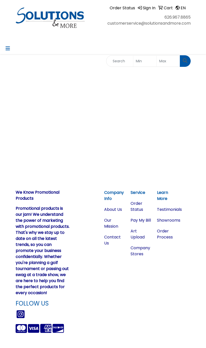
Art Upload (138, 234)
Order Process (165, 234)
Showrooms (167, 220)
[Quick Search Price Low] (145, 61)
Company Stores (140, 251)
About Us (113, 209)
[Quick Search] (120, 61)
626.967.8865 (177, 17)
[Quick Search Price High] (168, 61)
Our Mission (111, 223)
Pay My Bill (141, 220)
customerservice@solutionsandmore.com (149, 23)
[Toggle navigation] (8, 48)
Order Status (137, 206)
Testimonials (167, 209)
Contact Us (112, 240)
